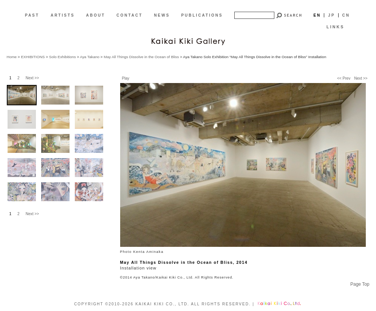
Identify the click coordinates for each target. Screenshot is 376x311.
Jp (331, 15)
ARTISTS (63, 15)
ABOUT (95, 15)
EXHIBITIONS (33, 57)
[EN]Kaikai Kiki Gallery (188, 41)
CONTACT (129, 15)
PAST (32, 15)
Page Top (360, 284)
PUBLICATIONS (202, 15)
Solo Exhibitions (62, 57)
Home (12, 57)
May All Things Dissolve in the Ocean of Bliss (141, 57)
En (317, 15)
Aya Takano (89, 57)
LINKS (335, 27)
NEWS (162, 15)
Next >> (360, 78)
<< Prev (343, 78)
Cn (346, 15)
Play (126, 78)
